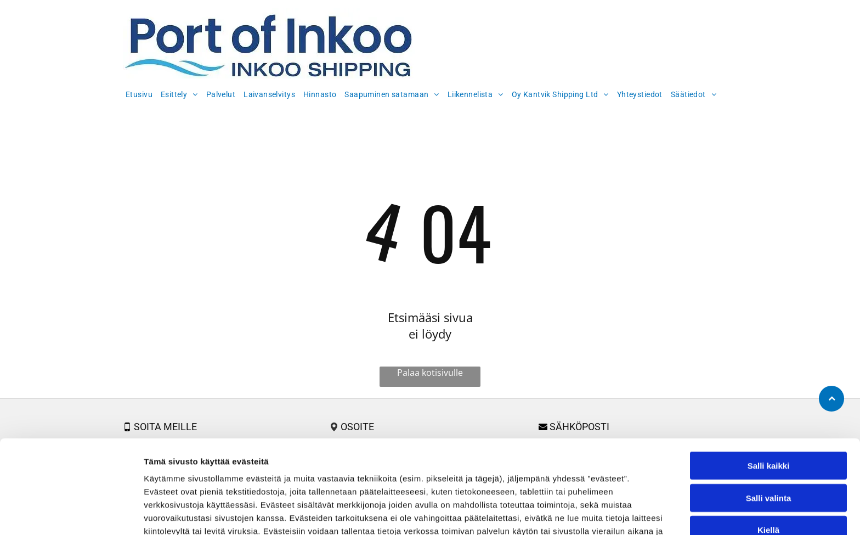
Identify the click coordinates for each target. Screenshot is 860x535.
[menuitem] (140, 93)
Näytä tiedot (586, 513)
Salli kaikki (769, 399)
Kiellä (768, 463)
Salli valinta (768, 431)
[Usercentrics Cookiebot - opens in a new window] (71, 513)
